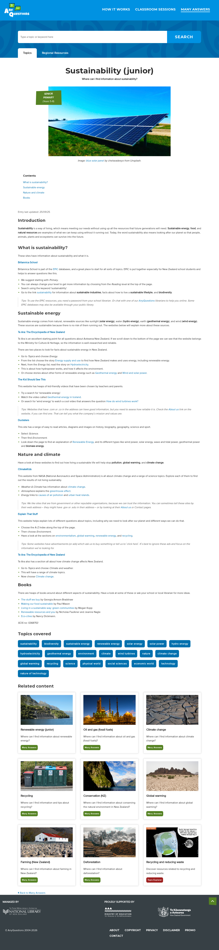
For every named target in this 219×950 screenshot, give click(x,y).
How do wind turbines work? (122, 401)
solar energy (134, 643)
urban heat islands (79, 495)
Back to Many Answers (31, 893)
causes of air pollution (50, 495)
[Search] (184, 37)
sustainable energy (78, 643)
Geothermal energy (106, 373)
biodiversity (51, 643)
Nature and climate (33, 192)
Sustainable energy (34, 187)
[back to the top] (213, 901)
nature (146, 653)
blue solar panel (95, 160)
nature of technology (33, 673)
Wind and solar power (134, 373)
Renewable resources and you (38, 612)
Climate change (45, 576)
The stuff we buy (30, 599)
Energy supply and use (68, 360)
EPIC (55, 269)
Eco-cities (26, 616)
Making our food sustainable (37, 603)
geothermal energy (59, 653)
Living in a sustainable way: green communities (47, 608)
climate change (76, 486)
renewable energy (106, 535)
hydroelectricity (30, 653)
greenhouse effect (60, 491)
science (70, 663)
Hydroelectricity (79, 364)
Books (26, 197)
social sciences (117, 663)
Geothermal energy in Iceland (64, 397)
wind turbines (126, 653)
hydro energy (180, 643)
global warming (85, 535)
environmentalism (66, 535)
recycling (127, 535)
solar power (157, 643)
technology (168, 663)
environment (86, 653)
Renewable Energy (83, 442)
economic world (144, 663)
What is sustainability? (35, 182)
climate (106, 653)
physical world (91, 663)
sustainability (44, 292)
